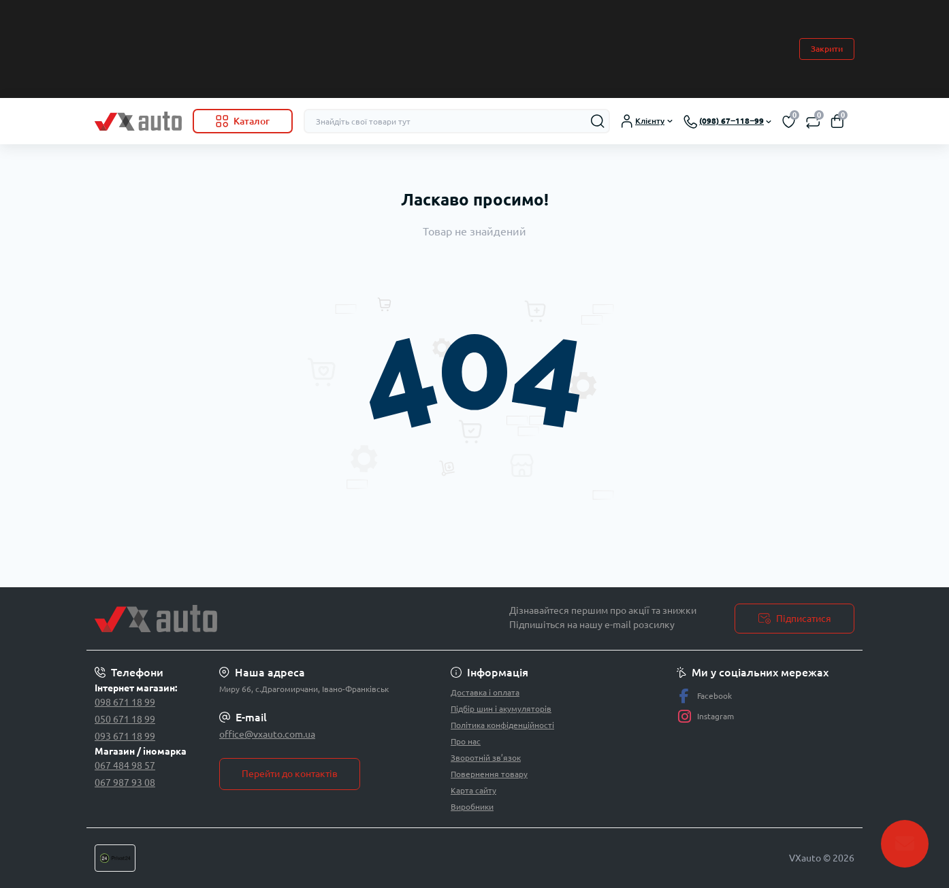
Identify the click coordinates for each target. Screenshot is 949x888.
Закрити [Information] (827, 48)
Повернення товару (489, 774)
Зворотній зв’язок (486, 757)
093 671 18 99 (125, 736)
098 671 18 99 (125, 702)
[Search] (598, 121)
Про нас (466, 741)
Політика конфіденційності (502, 725)
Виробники (472, 806)
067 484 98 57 (125, 765)
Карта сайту (473, 790)
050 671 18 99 (125, 719)
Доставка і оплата (485, 692)
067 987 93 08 (125, 782)
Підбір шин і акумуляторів (501, 708)
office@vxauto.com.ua (267, 734)
